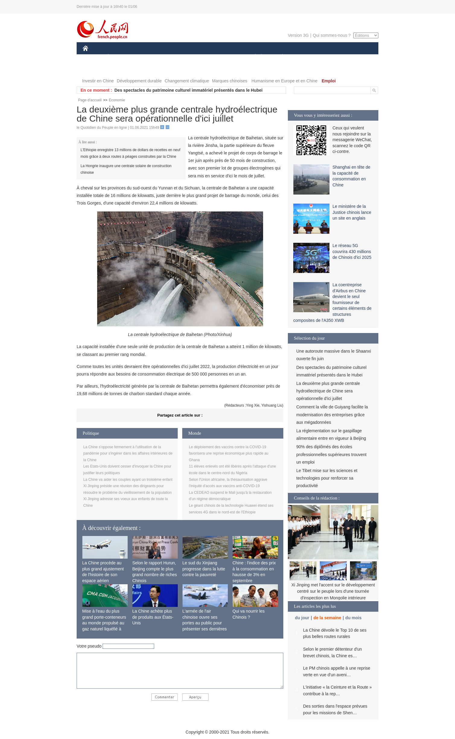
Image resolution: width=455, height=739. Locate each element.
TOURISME (329, 56)
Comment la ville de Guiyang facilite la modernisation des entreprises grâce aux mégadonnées (332, 414)
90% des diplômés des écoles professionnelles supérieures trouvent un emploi (331, 454)
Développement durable (139, 80)
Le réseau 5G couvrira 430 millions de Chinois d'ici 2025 (351, 251)
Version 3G (298, 35)
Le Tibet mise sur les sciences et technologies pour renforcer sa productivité (326, 478)
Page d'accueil (90, 100)
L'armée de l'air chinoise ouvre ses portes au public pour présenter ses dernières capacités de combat (205, 623)
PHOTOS (95, 68)
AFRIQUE (172, 56)
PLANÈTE (279, 56)
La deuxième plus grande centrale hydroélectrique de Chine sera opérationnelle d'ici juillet (328, 391)
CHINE (93, 56)
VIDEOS (119, 68)
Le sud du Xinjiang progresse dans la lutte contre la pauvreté (204, 568)
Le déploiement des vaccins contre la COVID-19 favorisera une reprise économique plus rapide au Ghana (229, 453)
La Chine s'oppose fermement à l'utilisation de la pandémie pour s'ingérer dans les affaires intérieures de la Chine (128, 453)
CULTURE (226, 56)
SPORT (303, 56)
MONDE (147, 56)
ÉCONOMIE (119, 56)
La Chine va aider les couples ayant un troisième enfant (128, 479)
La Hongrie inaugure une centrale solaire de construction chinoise (126, 169)
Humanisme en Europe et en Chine (284, 80)
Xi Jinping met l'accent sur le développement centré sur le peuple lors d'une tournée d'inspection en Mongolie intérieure (333, 591)
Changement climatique (187, 80)
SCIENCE (199, 56)
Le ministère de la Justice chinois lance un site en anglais (351, 212)
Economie (117, 100)
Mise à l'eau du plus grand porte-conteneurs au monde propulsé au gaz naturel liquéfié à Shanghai (104, 623)
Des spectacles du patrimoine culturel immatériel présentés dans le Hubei (188, 90)
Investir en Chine (98, 80)
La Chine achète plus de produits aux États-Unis (152, 617)
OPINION (358, 56)
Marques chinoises (229, 80)
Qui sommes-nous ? (332, 35)
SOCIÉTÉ (252, 56)
